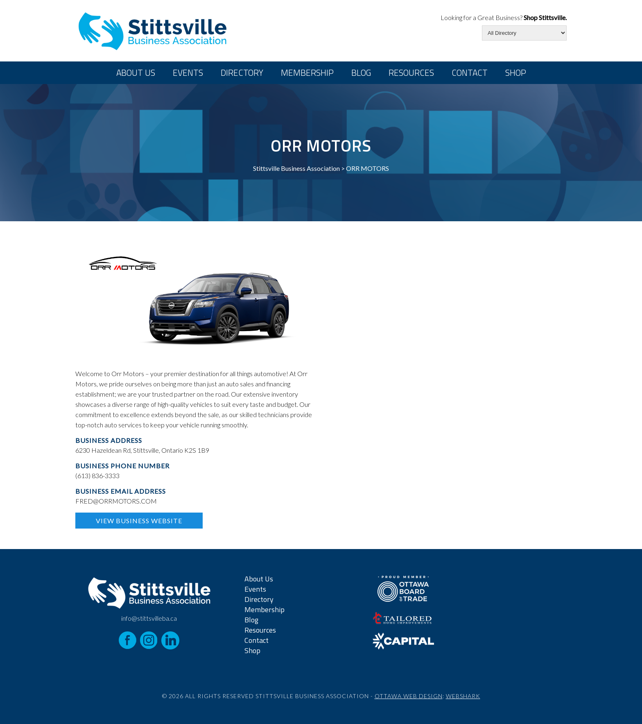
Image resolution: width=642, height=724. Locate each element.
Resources (411, 72)
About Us (135, 72)
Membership (307, 72)
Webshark (463, 695)
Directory (242, 72)
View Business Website (139, 520)
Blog (361, 72)
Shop (515, 72)
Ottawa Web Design (409, 695)
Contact (470, 72)
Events (188, 72)
